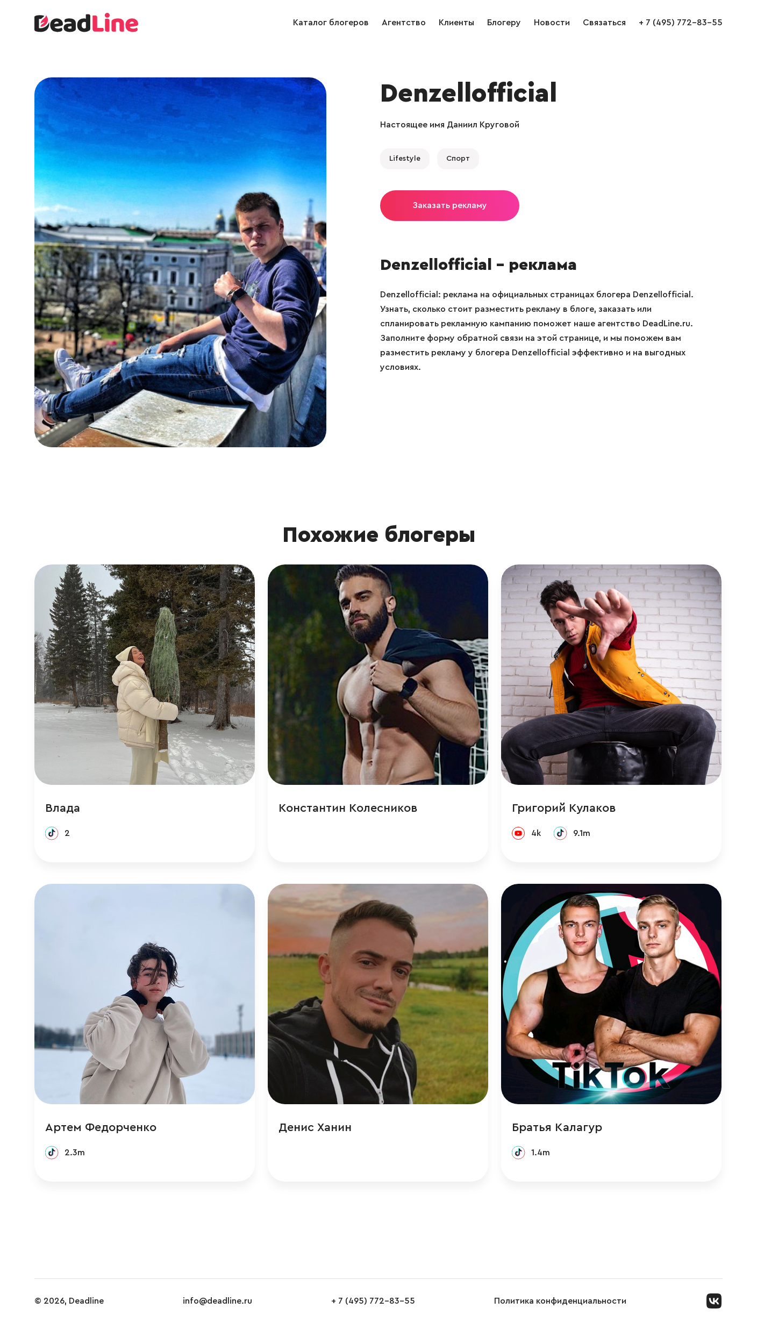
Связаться (604, 22)
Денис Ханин (315, 1127)
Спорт (458, 158)
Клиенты (456, 22)
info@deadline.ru (217, 1301)
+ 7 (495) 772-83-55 (681, 22)
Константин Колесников (348, 808)
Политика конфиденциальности (560, 1301)
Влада (62, 808)
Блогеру (504, 22)
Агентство (404, 22)
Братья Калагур (557, 1127)
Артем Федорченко (100, 1127)
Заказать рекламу (449, 205)
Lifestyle (404, 158)
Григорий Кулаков (564, 808)
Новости (552, 22)
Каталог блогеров (331, 22)
